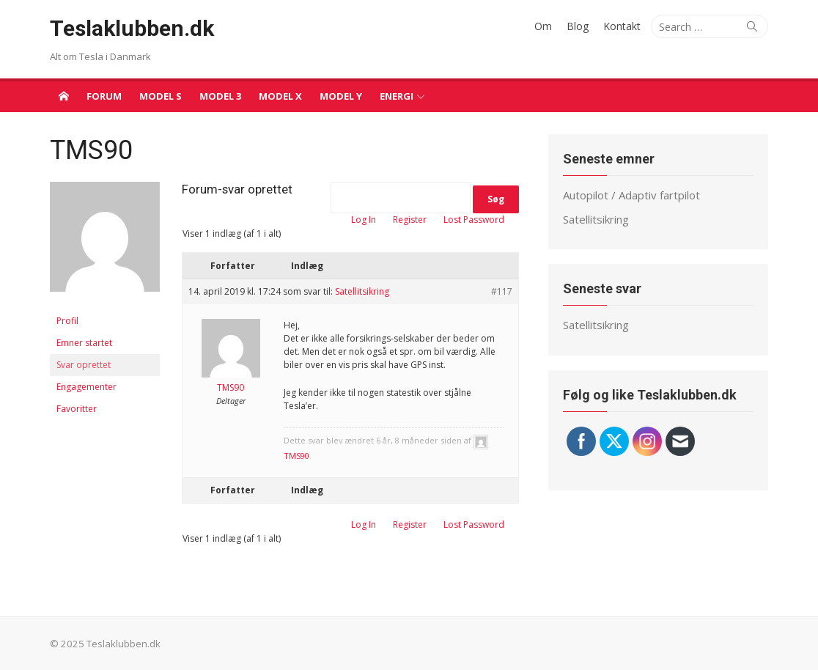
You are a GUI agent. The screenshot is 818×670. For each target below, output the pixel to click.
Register (410, 219)
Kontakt (622, 26)
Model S (160, 96)
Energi (396, 96)
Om (543, 26)
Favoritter (76, 408)
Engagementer (86, 386)
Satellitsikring (362, 291)
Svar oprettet (83, 364)
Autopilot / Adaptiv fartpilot (631, 195)
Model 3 (220, 96)
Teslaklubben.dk (132, 28)
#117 (501, 291)
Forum (104, 96)
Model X (280, 96)
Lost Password (473, 219)
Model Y (341, 96)
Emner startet (84, 342)
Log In (363, 219)
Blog (578, 26)
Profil (67, 320)
